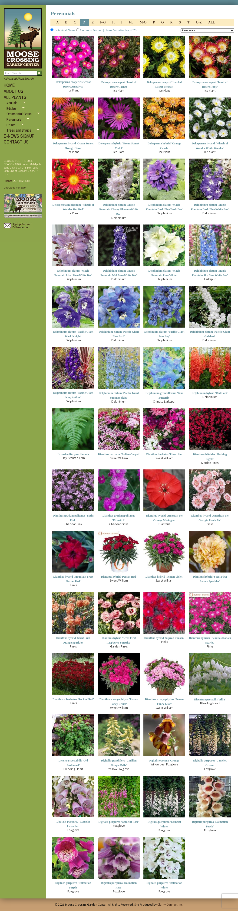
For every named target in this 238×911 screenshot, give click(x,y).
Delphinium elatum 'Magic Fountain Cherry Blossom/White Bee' (118, 209)
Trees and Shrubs (19, 130)
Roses (12, 124)
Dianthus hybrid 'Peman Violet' (164, 576)
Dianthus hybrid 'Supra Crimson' (164, 638)
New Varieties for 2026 (120, 30)
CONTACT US (16, 142)
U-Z (199, 22)
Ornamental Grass (20, 113)
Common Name (89, 30)
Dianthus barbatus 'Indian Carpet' (118, 454)
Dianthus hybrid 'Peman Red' (118, 576)
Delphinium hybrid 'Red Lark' (210, 393)
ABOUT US (13, 91)
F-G (103, 22)
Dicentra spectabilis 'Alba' (209, 699)
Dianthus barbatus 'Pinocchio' (164, 454)
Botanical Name (63, 30)
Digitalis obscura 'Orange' (164, 760)
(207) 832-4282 (21, 180)
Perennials (14, 119)
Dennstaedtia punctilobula (73, 454)
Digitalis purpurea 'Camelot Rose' (119, 821)
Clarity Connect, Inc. (170, 905)
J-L (131, 22)
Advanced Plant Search (18, 79)
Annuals (12, 102)
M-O (143, 22)
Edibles (12, 108)
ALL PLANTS (15, 97)
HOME (9, 85)
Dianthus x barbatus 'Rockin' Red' (73, 699)
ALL (211, 22)
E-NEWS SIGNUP (19, 136)
